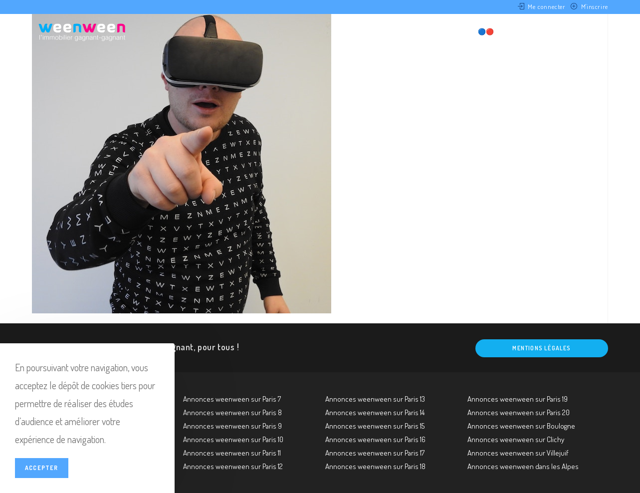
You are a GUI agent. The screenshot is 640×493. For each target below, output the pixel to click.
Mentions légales (541, 348)
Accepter (41, 468)
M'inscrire (594, 6)
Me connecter (546, 6)
